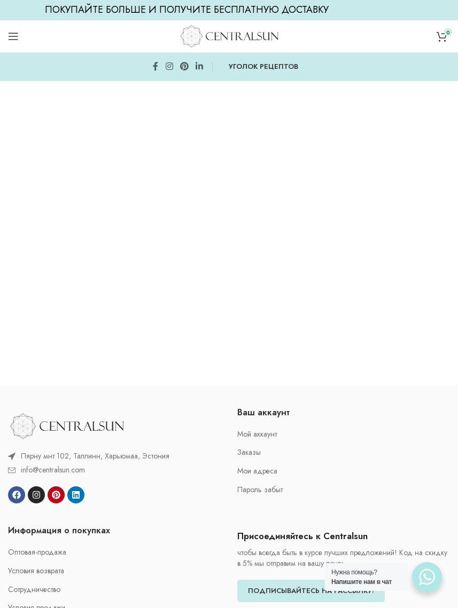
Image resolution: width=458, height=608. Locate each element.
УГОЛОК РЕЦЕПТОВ (263, 66)
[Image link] (67, 425)
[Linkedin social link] (199, 66)
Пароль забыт (260, 490)
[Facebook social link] (155, 66)
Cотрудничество (34, 590)
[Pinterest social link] (184, 66)
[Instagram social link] (169, 66)
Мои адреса (257, 471)
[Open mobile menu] (13, 36)
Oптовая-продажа (37, 552)
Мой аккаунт (257, 434)
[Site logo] (229, 35)
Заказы (249, 452)
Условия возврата (36, 571)
